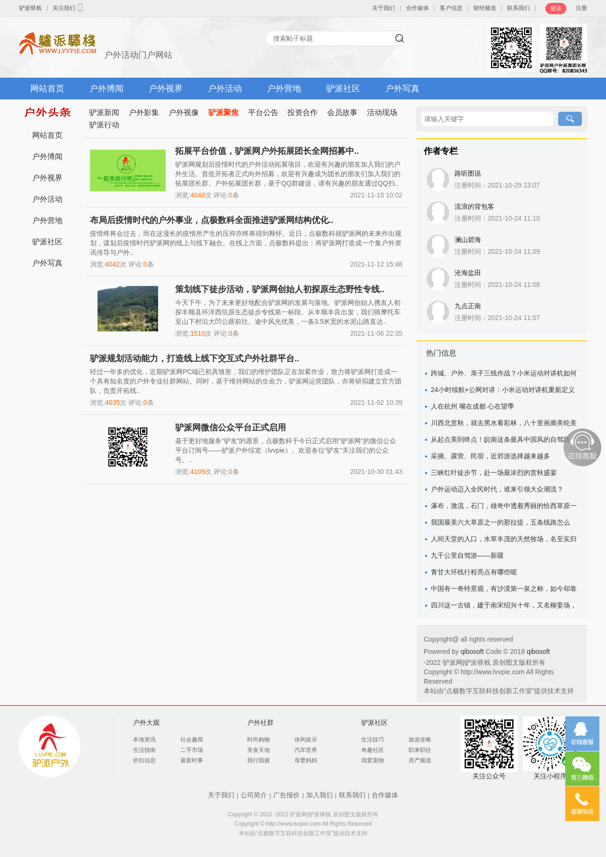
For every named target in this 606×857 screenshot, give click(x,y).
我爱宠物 (372, 760)
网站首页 (47, 88)
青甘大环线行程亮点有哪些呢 (474, 572)
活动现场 (382, 112)
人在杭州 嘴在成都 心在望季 (472, 406)
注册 (581, 8)
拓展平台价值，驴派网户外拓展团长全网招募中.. (267, 151)
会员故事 (342, 112)
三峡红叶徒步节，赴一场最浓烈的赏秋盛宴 (494, 472)
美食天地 (258, 750)
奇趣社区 (372, 750)
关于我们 (383, 8)
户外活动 (225, 88)
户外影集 (144, 112)
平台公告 (263, 112)
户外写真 (402, 88)
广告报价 (286, 795)
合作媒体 (417, 8)
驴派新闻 (104, 112)
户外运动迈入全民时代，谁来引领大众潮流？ (497, 489)
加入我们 (319, 795)
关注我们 (69, 7)
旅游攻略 (420, 739)
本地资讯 (144, 739)
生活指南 (144, 750)
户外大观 (146, 722)
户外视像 (184, 112)
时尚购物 (258, 739)
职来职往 (420, 750)
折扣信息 (144, 760)
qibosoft (473, 651)
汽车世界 (305, 750)
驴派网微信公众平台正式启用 (230, 427)
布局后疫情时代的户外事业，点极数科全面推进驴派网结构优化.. (211, 220)
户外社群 (260, 722)
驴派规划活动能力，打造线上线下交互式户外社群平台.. (194, 358)
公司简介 (254, 795)
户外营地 (284, 88)
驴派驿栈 (30, 8)
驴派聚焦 (223, 112)
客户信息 (451, 8)
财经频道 (484, 8)
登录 (555, 8)
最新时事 (191, 760)
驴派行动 (104, 125)
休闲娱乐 (305, 739)
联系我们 (518, 8)
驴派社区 (343, 88)
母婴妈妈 (305, 760)
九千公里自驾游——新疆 (467, 555)
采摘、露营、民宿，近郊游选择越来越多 (490, 456)
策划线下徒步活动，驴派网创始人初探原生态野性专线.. (279, 289)
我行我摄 (258, 760)
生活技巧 (372, 739)
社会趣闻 (191, 739)
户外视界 (166, 88)
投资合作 (302, 112)
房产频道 (420, 760)
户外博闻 (106, 88)
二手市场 (191, 750)
